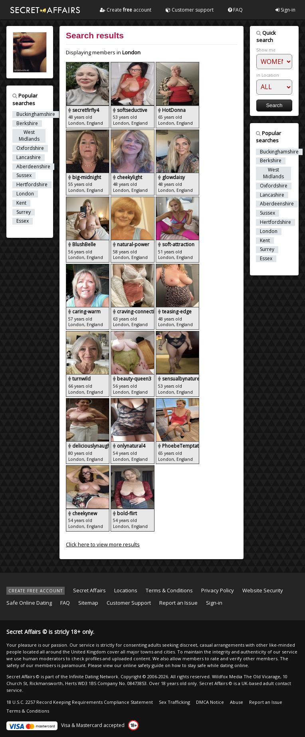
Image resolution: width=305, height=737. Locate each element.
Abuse (236, 702)
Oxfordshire (30, 148)
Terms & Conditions (169, 590)
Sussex (24, 175)
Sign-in (285, 9)
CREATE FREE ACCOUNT (35, 591)
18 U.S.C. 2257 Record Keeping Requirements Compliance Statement (79, 702)
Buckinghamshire (35, 114)
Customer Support (129, 602)
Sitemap (88, 602)
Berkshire (27, 123)
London (25, 194)
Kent (21, 203)
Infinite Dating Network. (94, 676)
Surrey (23, 212)
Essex (22, 221)
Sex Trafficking (174, 702)
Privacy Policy (217, 590)
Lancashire (28, 157)
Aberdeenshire (33, 166)
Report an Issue (178, 602)
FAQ (235, 9)
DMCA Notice (210, 702)
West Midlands (29, 135)
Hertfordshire (32, 184)
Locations (125, 590)
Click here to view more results (103, 544)
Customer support (190, 9)
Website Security (262, 590)
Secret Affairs (89, 590)
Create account (125, 9)
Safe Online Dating (29, 602)
